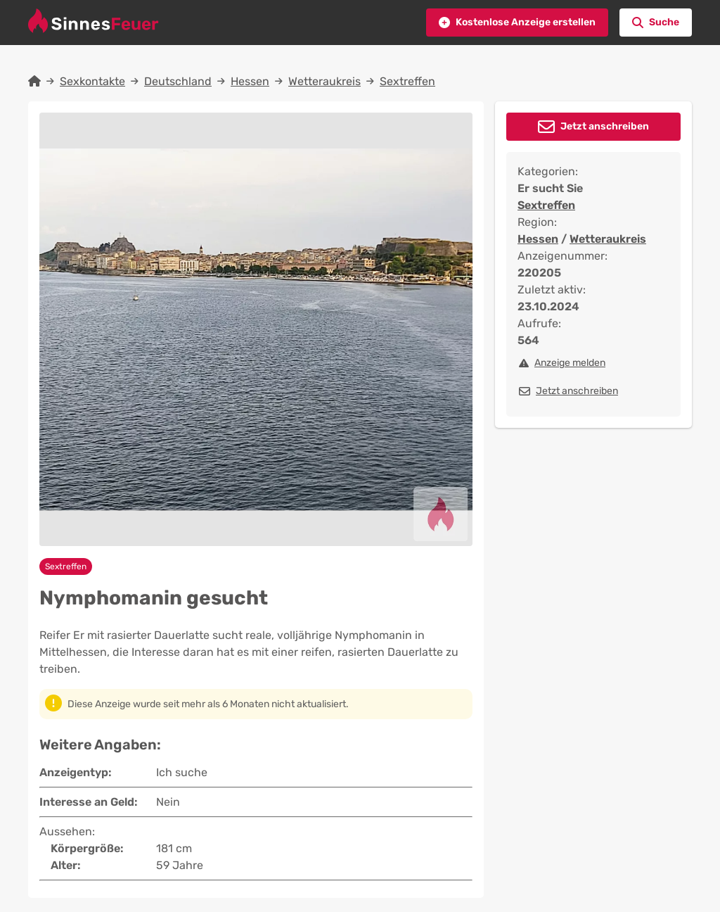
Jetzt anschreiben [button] (604, 126)
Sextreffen (407, 81)
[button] (517, 22)
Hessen (250, 81)
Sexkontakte (92, 81)
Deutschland (178, 81)
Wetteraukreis (324, 81)
